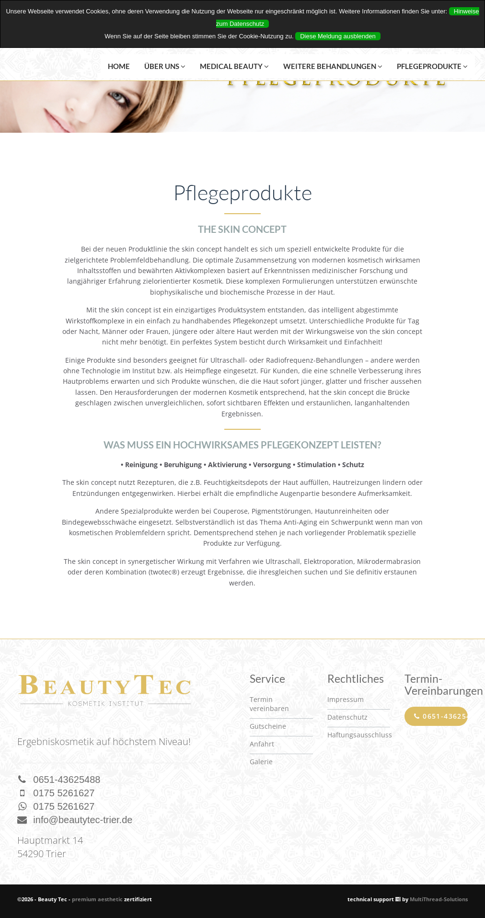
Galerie (261, 761)
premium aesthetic (97, 899)
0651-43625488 (441, 716)
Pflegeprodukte (432, 66)
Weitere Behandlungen (332, 66)
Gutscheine (268, 726)
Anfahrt (262, 743)
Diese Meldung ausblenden (338, 36)
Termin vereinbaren (269, 704)
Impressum (345, 699)
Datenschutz (347, 717)
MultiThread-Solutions (439, 899)
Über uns (164, 66)
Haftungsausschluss (359, 734)
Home (119, 66)
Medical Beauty (234, 66)
